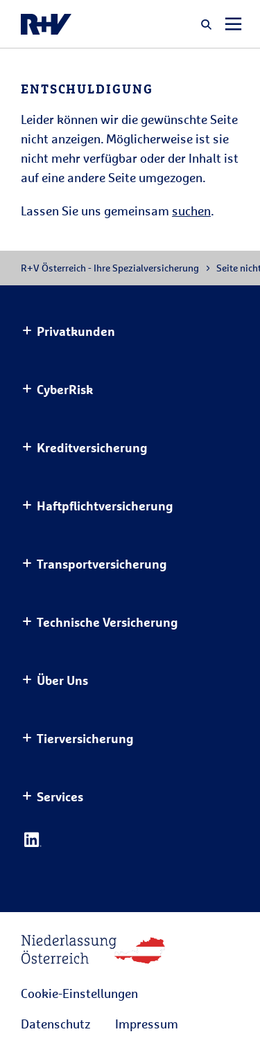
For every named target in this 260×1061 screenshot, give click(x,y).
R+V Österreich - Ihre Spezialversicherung (110, 267)
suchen (191, 210)
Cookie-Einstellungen (79, 993)
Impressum (146, 1023)
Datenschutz (55, 1023)
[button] (207, 24)
